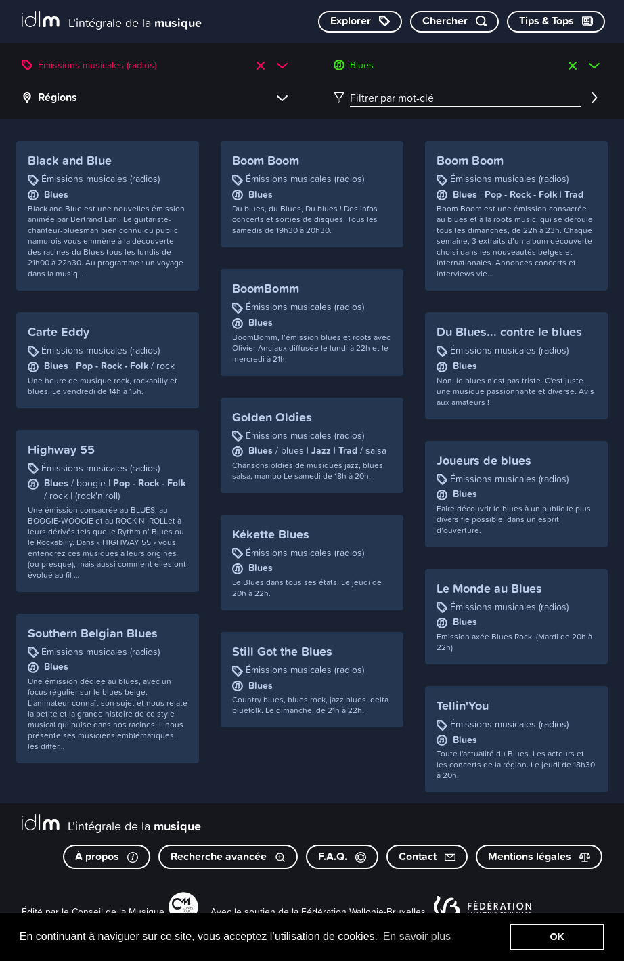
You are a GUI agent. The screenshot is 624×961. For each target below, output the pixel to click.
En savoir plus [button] (417, 936)
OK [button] (557, 936)
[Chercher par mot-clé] (454, 22)
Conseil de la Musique (118, 911)
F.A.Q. (342, 856)
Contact (427, 856)
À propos (106, 856)
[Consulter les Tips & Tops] (556, 22)
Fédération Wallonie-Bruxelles (363, 911)
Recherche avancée (228, 856)
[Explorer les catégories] (360, 22)
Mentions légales (539, 856)
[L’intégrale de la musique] (112, 20)
